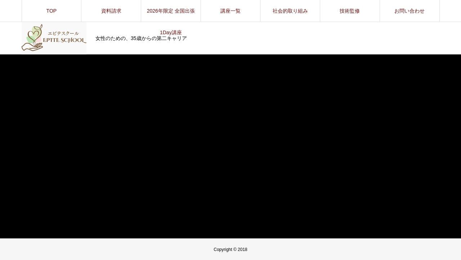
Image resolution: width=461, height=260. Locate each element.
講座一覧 (230, 11)
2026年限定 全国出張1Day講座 (171, 15)
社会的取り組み (290, 11)
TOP (51, 11)
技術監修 (350, 11)
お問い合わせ (409, 11)
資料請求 (111, 11)
